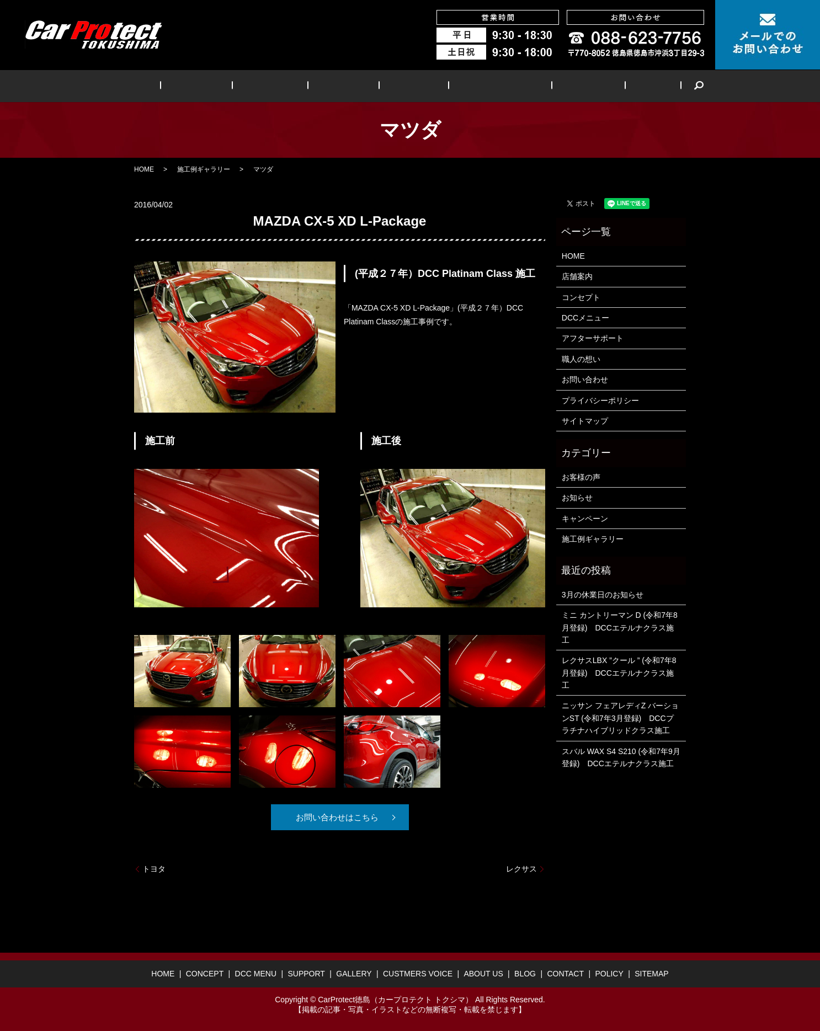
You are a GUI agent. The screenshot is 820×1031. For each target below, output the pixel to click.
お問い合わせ (585, 379)
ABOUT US (558, 85)
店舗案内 (577, 276)
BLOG (610, 85)
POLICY (609, 973)
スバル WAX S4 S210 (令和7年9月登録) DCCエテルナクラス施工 (621, 757)
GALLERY (405, 85)
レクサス (521, 868)
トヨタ (154, 868)
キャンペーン (585, 518)
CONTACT (565, 973)
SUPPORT (348, 85)
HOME (174, 85)
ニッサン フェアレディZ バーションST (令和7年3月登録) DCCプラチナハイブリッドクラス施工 (620, 718)
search (649, 86)
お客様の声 (581, 477)
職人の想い (581, 359)
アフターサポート (593, 338)
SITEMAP (651, 973)
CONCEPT (225, 85)
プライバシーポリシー (600, 400)
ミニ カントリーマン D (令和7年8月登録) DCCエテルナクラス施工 (620, 627)
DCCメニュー (585, 317)
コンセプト (581, 297)
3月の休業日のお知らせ (602, 594)
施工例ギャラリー (203, 169)
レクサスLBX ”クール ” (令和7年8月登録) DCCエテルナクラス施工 (619, 673)
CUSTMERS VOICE (481, 85)
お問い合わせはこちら (335, 817)
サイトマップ (585, 420)
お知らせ (577, 497)
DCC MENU (286, 85)
